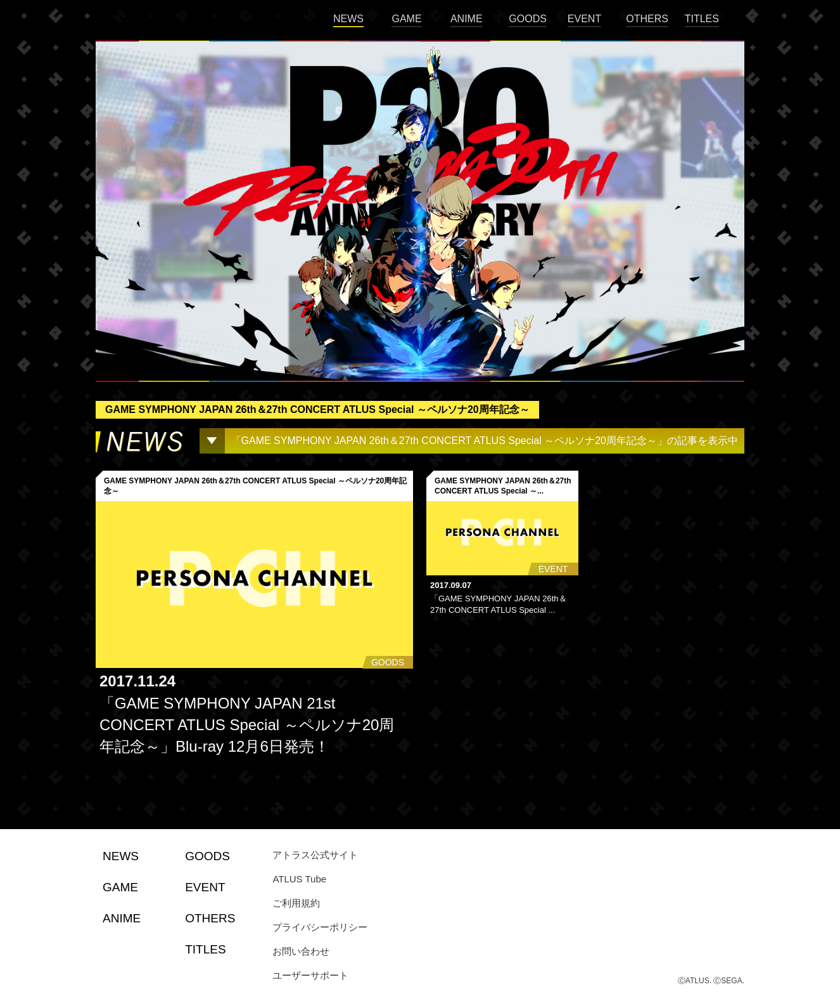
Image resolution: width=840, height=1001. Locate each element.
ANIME (466, 18)
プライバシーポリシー (319, 927)
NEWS (348, 18)
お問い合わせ (300, 951)
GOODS (528, 18)
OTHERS (647, 18)
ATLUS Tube (299, 878)
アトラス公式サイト (315, 854)
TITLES (702, 18)
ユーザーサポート (310, 975)
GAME (406, 18)
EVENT (584, 18)
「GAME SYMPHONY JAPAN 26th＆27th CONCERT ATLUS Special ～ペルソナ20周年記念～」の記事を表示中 (484, 440)
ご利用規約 (296, 903)
